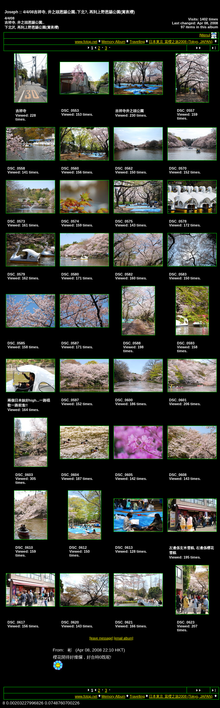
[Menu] (205, 35)
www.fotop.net (86, 42)
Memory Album (113, 42)
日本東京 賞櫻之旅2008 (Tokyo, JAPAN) (180, 42)
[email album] (123, 638)
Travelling (137, 42)
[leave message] (101, 638)
